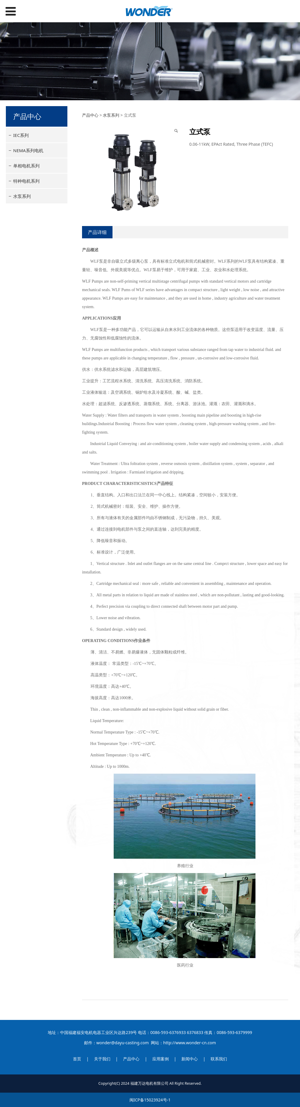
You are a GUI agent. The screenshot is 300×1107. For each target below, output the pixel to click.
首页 (77, 1059)
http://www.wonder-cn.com (189, 1042)
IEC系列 (21, 135)
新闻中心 (189, 1059)
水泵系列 (22, 196)
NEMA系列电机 (28, 150)
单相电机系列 (26, 166)
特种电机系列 (26, 181)
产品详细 (97, 232)
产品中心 (90, 115)
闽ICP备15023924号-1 (150, 1100)
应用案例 (160, 1059)
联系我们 (219, 1059)
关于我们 (102, 1059)
